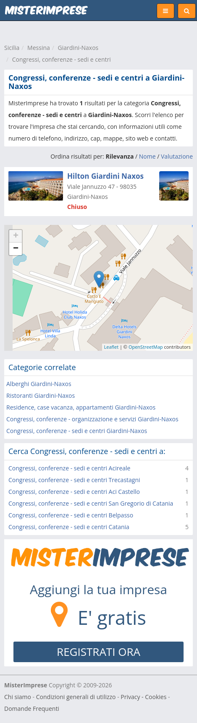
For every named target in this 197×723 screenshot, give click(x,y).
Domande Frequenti (31, 709)
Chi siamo (17, 697)
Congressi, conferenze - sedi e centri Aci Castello (74, 492)
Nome (147, 156)
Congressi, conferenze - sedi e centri (61, 59)
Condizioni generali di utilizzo (76, 697)
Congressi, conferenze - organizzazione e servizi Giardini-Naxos (92, 419)
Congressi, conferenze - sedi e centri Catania (68, 527)
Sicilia (11, 48)
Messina (38, 48)
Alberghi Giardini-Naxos (38, 384)
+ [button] (15, 236)
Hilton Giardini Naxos (105, 176)
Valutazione (177, 156)
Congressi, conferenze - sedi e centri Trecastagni (74, 480)
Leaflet (111, 347)
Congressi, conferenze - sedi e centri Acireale (69, 468)
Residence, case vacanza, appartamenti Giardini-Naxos (80, 407)
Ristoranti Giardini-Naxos (40, 395)
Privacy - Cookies (143, 697)
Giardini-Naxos (78, 48)
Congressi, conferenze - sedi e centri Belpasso (70, 515)
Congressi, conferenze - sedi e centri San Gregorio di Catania (90, 503)
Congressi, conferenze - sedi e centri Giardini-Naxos (76, 431)
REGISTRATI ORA (98, 651)
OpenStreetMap (146, 347)
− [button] (15, 249)
